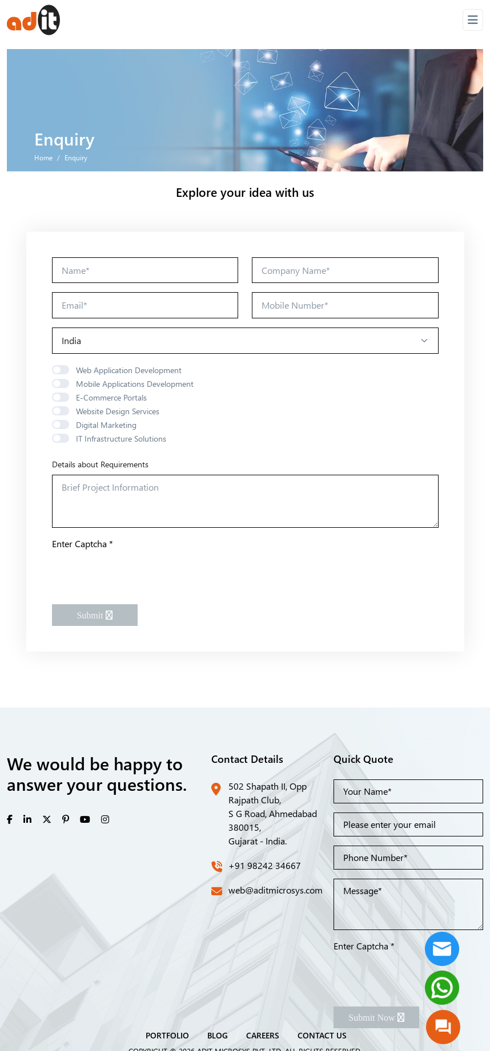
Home (43, 157)
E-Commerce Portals (111, 397)
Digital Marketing (106, 424)
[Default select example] (245, 341)
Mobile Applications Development (135, 383)
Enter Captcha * (82, 543)
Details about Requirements (100, 464)
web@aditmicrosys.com (275, 890)
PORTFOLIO (167, 1035)
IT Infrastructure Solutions (121, 438)
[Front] (33, 20)
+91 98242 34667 (264, 865)
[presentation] (139, 573)
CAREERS (262, 1035)
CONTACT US (322, 1035)
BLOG (217, 1035)
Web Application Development (129, 370)
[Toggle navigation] (473, 20)
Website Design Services (117, 411)
